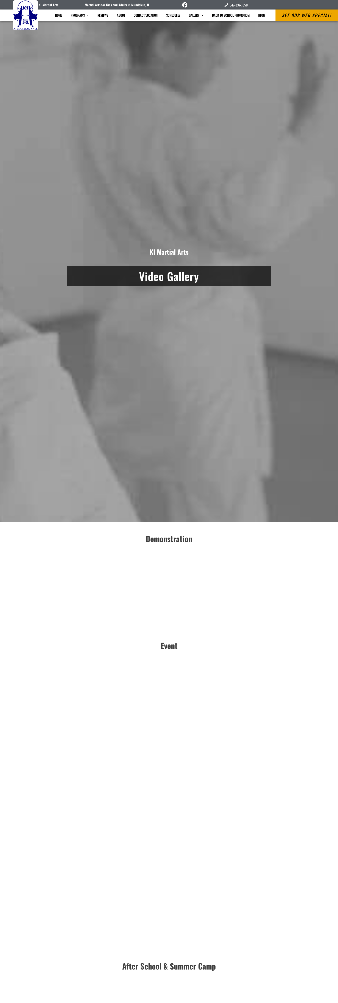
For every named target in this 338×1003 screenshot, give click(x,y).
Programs (80, 15)
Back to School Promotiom (231, 15)
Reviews (102, 15)
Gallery (196, 15)
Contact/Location (146, 15)
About (121, 15)
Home (58, 15)
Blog (261, 15)
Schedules (173, 15)
